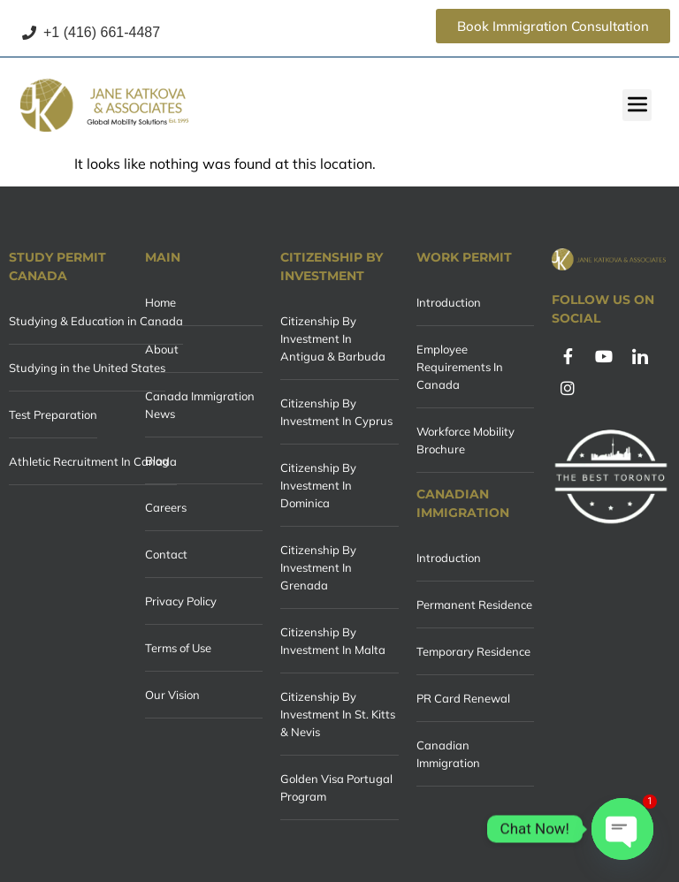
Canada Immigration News (200, 405)
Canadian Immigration (448, 754)
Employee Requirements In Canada (459, 367)
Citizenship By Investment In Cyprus (336, 412)
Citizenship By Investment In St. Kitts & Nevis (337, 714)
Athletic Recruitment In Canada (93, 461)
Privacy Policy (181, 601)
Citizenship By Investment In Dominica (318, 485)
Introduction (448, 302)
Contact (166, 554)
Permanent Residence (474, 604)
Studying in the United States (87, 368)
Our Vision (172, 695)
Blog (157, 460)
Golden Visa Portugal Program (336, 787)
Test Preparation (53, 414)
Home (160, 302)
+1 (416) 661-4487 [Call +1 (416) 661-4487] (91, 32)
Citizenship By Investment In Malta (332, 641)
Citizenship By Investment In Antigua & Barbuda (332, 338)
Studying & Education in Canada (96, 321)
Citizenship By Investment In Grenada (318, 567)
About (162, 349)
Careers (166, 507)
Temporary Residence (473, 651)
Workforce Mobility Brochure (465, 440)
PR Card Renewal (463, 698)
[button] (637, 105)
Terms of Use (178, 648)
